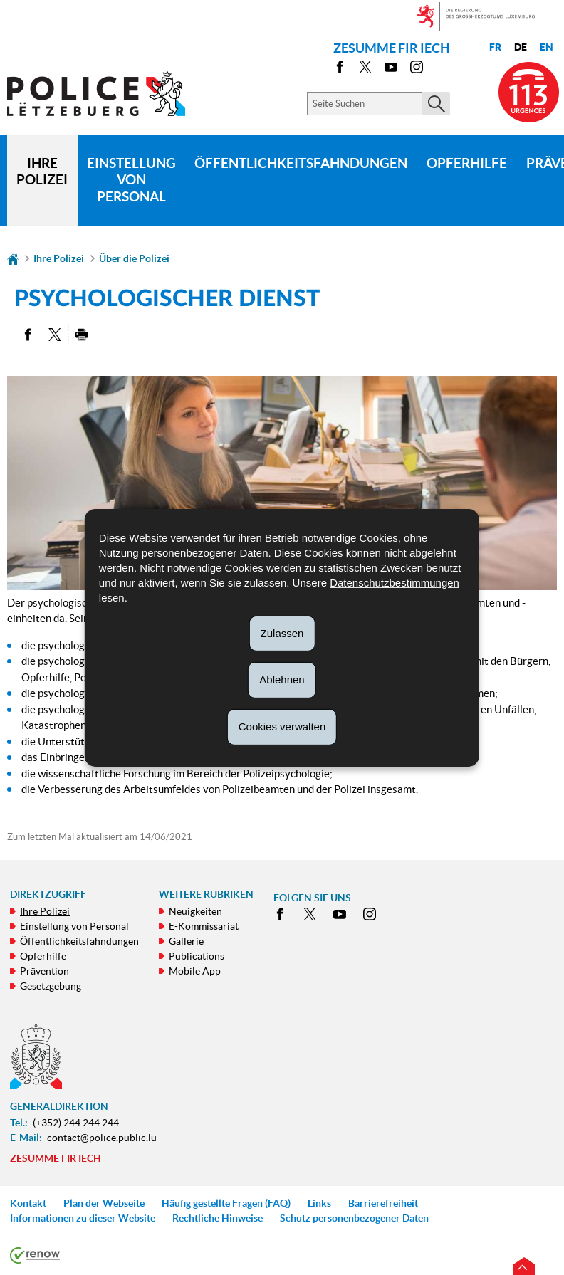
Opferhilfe (467, 163)
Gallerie (186, 941)
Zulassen (282, 632)
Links (319, 1203)
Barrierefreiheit (383, 1203)
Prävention (44, 971)
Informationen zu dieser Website (82, 1218)
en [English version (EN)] (546, 47)
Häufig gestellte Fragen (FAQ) (226, 1203)
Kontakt (28, 1203)
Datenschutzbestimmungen (394, 582)
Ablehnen (281, 679)
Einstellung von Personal (131, 180)
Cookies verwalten (282, 726)
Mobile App (195, 971)
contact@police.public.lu (102, 1137)
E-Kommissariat (204, 926)
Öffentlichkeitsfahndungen (300, 163)
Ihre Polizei (42, 171)
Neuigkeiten (195, 911)
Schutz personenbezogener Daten (354, 1218)
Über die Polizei (134, 258)
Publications (196, 956)
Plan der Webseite (104, 1203)
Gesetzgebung (50, 986)
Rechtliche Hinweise (217, 1218)
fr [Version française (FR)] (495, 47)
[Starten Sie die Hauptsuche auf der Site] (436, 103)
